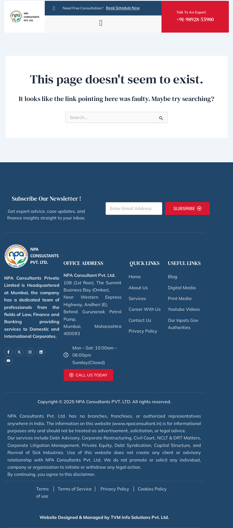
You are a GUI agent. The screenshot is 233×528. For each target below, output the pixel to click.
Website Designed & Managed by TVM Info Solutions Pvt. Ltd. (104, 517)
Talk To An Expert (191, 12)
